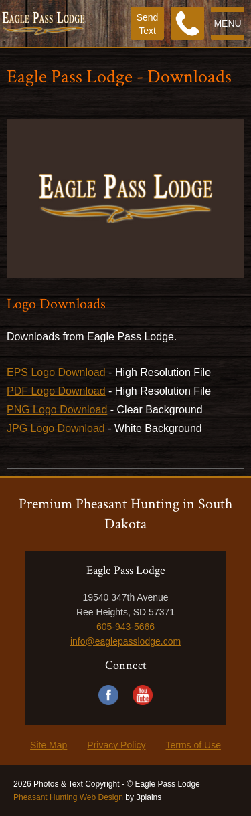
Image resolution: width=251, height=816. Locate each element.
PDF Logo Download (56, 391)
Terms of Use (192, 745)
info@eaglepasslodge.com (125, 641)
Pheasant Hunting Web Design (68, 797)
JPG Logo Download (56, 428)
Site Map (48, 745)
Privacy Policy (116, 745)
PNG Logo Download (57, 409)
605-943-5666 (125, 626)
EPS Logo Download (56, 372)
